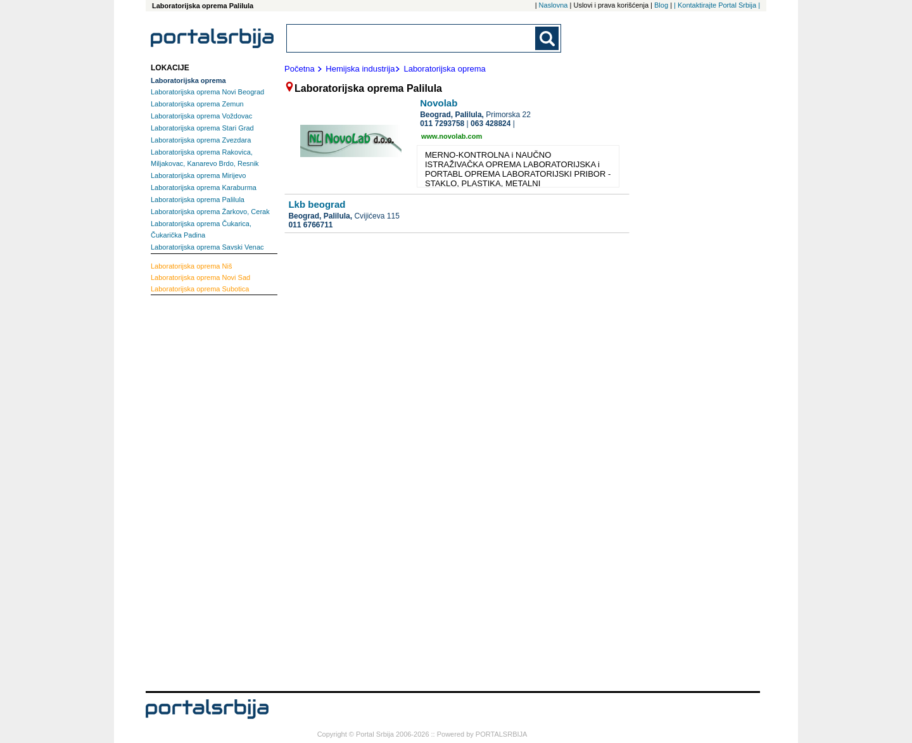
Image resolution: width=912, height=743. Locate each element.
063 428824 (490, 123)
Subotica (200, 289)
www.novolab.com (451, 136)
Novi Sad (200, 277)
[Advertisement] (201, 492)
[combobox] (411, 38)
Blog (661, 5)
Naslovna (553, 5)
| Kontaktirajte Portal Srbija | (717, 5)
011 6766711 (310, 224)
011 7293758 (442, 123)
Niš (191, 266)
